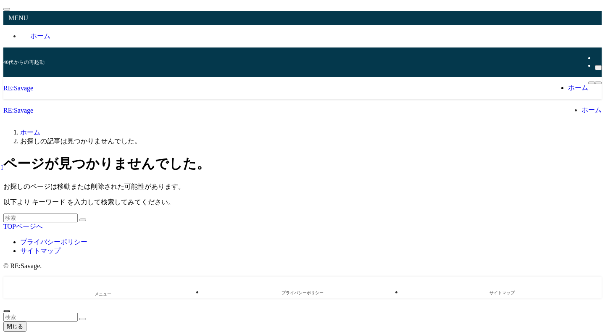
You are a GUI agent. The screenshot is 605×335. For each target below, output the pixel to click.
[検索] (598, 67)
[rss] (597, 58)
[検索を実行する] (82, 220)
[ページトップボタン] (6, 311)
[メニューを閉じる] (6, 9)
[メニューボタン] (591, 83)
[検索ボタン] (598, 83)
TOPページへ (23, 226)
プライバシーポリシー (53, 241)
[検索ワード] (40, 218)
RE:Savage (18, 88)
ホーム (40, 36)
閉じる (15, 326)
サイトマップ (40, 250)
